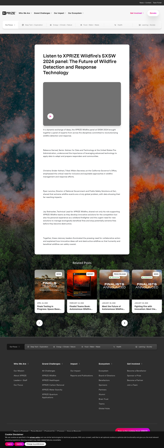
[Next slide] (124, 323)
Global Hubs (104, 408)
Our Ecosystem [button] (76, 13)
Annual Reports (74, 431)
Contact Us (49, 431)
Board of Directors (107, 375)
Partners (102, 390)
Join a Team (132, 385)
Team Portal (157, 3)
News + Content (145, 3)
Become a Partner (135, 380)
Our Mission (19, 371)
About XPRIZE (20, 375)
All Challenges (48, 371)
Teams (101, 404)
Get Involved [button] (137, 13)
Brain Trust (103, 399)
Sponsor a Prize (134, 375)
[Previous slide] (39, 323)
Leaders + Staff (20, 380)
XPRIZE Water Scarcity (52, 390)
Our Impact (75, 371)
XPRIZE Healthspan (50, 380)
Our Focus (18, 385)
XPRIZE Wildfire (49, 375)
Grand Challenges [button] (43, 13)
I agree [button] (9, 444)
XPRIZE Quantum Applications (50, 395)
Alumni (102, 394)
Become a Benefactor (136, 371)
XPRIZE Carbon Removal (53, 385)
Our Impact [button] (60, 13)
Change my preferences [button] (35, 444)
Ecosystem (103, 371)
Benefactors (104, 380)
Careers (60, 431)
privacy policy (35, 437)
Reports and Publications (81, 375)
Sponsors (103, 385)
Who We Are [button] (25, 13)
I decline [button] (19, 444)
